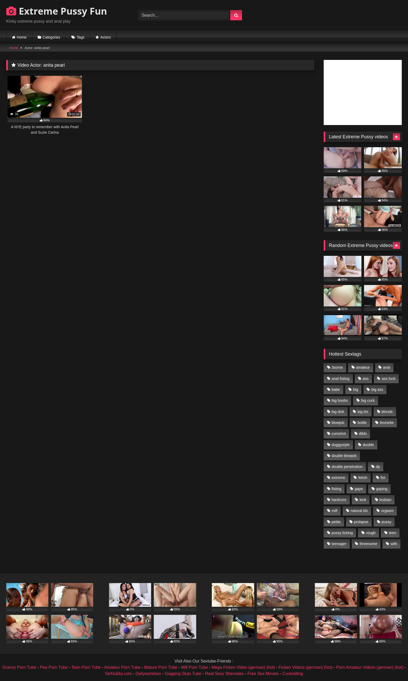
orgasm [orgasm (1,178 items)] (387, 511)
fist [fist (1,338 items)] (382, 477)
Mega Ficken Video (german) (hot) (243, 667)
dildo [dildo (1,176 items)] (363, 433)
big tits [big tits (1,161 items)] (363, 412)
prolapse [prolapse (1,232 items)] (361, 522)
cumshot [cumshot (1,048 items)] (339, 433)
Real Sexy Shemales (224, 673)
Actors (105, 37)
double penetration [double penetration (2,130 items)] (347, 467)
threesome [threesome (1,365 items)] (368, 544)
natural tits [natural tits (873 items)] (359, 511)
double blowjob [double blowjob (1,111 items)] (344, 456)
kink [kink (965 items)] (363, 500)
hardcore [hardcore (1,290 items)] (339, 500)
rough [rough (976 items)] (371, 533)
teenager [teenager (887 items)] (339, 544)
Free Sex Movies (263, 673)
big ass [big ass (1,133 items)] (377, 389)
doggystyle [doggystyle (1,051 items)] (340, 445)
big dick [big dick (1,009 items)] (338, 412)
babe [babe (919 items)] (336, 389)
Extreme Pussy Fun (56, 11)
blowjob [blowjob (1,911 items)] (338, 422)
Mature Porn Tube (160, 667)
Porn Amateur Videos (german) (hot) (369, 667)
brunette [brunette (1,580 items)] (387, 422)
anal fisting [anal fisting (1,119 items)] (340, 378)
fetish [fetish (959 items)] (362, 477)
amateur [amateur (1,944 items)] (363, 367)
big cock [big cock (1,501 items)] (368, 400)
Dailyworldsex (148, 673)
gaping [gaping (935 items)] (381, 489)
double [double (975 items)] (368, 445)
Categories (51, 37)
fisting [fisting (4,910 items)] (336, 489)
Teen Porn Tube (86, 667)
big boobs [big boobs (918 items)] (340, 400)
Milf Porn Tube (194, 667)
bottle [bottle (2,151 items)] (362, 422)
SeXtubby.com (119, 673)
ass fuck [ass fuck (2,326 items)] (389, 378)
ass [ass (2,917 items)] (365, 378)
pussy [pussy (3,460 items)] (386, 522)
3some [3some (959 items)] (337, 367)
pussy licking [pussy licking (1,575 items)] (342, 533)
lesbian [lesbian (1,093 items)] (385, 500)
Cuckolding (292, 673)
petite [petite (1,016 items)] (336, 522)
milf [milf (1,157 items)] (334, 511)
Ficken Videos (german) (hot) (306, 667)
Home (22, 37)
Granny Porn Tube (19, 667)
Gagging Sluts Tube (183, 673)
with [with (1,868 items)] (394, 544)
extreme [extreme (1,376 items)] (338, 477)
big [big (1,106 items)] (355, 389)
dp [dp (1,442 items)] (378, 467)
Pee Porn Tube (54, 667)
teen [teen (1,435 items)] (392, 533)
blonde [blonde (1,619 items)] (387, 412)
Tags (81, 37)
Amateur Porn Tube (122, 667)
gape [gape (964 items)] (359, 489)
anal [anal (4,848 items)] (386, 367)
